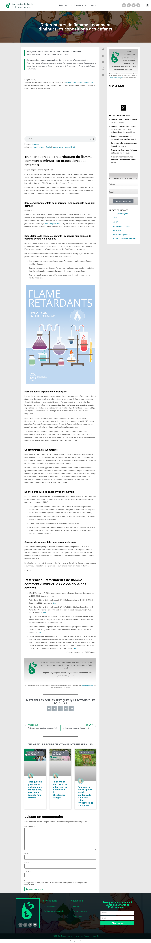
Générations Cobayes (121, 226)
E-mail (27, 863)
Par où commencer (78, 5)
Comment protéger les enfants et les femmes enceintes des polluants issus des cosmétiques (123, 129)
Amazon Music (57, 147)
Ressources (94, 5)
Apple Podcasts (38, 147)
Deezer (67, 147)
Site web (27, 871)
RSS (73, 147)
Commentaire (30, 826)
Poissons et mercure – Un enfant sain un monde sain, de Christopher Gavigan (60, 790)
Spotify (48, 147)
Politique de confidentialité (54, 911)
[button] (147, 5)
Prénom (112, 184)
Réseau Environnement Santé (124, 239)
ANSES (116, 218)
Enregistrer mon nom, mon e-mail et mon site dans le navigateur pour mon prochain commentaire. (55, 883)
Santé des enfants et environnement (79, 82)
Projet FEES (117, 230)
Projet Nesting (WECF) (121, 235)
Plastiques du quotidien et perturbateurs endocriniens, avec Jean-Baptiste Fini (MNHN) (35, 790)
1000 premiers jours (120, 214)
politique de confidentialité (87, 685)
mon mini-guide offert (53, 224)
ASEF (115, 222)
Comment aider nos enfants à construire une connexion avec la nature (123, 160)
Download (35, 144)
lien (54, 603)
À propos (63, 5)
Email (111, 192)
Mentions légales (50, 906)
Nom (26, 854)
